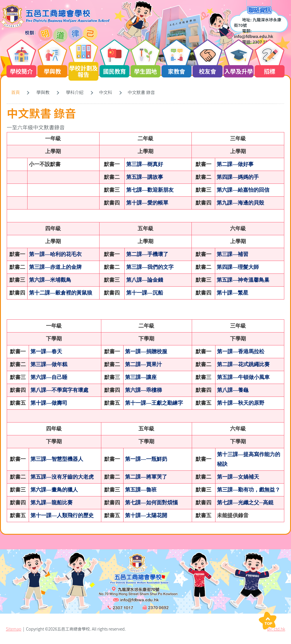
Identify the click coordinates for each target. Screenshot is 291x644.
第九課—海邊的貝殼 (240, 203)
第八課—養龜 (233, 390)
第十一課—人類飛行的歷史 (62, 515)
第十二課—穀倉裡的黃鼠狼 (60, 293)
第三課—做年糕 (48, 364)
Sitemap (13, 629)
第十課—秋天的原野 (240, 403)
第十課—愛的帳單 (147, 203)
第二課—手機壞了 (147, 254)
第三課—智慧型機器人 (56, 459)
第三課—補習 (232, 254)
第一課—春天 (46, 351)
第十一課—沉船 (144, 293)
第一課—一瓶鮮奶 (146, 459)
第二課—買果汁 (143, 364)
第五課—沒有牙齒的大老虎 (62, 477)
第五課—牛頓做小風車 (243, 377)
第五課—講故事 (144, 177)
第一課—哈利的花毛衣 (55, 254)
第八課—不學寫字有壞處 (59, 390)
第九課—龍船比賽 (51, 502)
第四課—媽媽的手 (238, 177)
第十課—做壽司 (48, 403)
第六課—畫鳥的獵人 (54, 490)
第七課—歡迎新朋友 (150, 190)
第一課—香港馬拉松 (240, 351)
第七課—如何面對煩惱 (151, 502)
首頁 (15, 92)
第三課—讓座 (141, 377)
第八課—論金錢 (144, 280)
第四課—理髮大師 (238, 267)
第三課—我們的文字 (150, 267)
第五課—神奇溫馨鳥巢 (243, 280)
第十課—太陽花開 (146, 515)
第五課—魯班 (141, 490)
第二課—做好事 (235, 164)
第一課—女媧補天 (238, 477)
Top (267, 620)
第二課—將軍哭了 (146, 477)
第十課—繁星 (232, 293)
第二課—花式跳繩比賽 (243, 364)
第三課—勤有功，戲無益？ (248, 490)
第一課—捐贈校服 (146, 351)
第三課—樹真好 (144, 164)
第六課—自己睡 (48, 377)
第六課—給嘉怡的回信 (243, 190)
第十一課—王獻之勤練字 (154, 403)
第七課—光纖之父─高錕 (245, 502)
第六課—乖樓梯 (143, 390)
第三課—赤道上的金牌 (55, 267)
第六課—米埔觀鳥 (50, 280)
